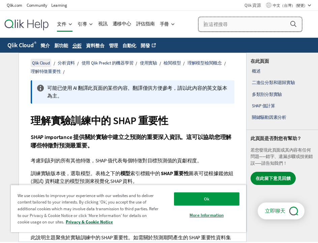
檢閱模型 (172, 63)
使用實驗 (148, 63)
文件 (61, 24)
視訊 (103, 24)
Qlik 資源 (252, 5)
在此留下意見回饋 (273, 178)
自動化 (129, 46)
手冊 (164, 24)
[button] (293, 24)
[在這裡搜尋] (250, 24)
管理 (113, 46)
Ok (206, 199)
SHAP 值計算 (263, 106)
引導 (82, 24)
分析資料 (66, 63)
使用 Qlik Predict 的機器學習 (108, 63)
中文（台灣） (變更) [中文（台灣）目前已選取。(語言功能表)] (289, 5)
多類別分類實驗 (267, 94)
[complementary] (282, 147)
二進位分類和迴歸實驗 (273, 82)
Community (37, 5)
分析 (77, 46)
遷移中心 (122, 24)
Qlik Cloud (21, 45)
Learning (59, 5)
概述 (256, 71)
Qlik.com (14, 5)
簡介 (45, 46)
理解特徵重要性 (46, 71)
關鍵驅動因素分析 (269, 117)
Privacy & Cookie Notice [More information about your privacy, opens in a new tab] (89, 222)
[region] (128, 208)
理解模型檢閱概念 (204, 63)
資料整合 (95, 46)
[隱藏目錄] (8, 63)
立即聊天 (275, 211)
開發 (145, 46)
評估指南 (145, 24)
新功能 (61, 46)
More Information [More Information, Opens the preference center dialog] (207, 215)
